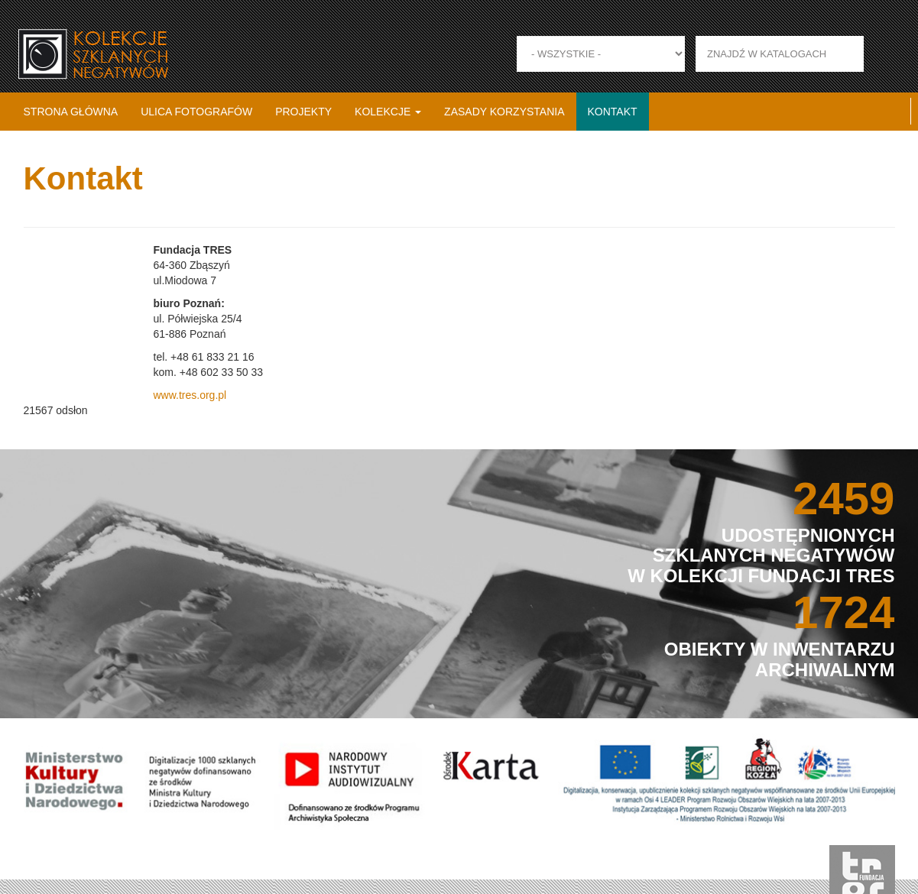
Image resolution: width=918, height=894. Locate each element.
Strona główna (71, 111)
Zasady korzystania (504, 111)
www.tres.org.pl (189, 395)
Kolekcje (388, 111)
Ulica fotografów (196, 111)
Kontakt (612, 111)
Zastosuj (882, 54)
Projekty (303, 111)
